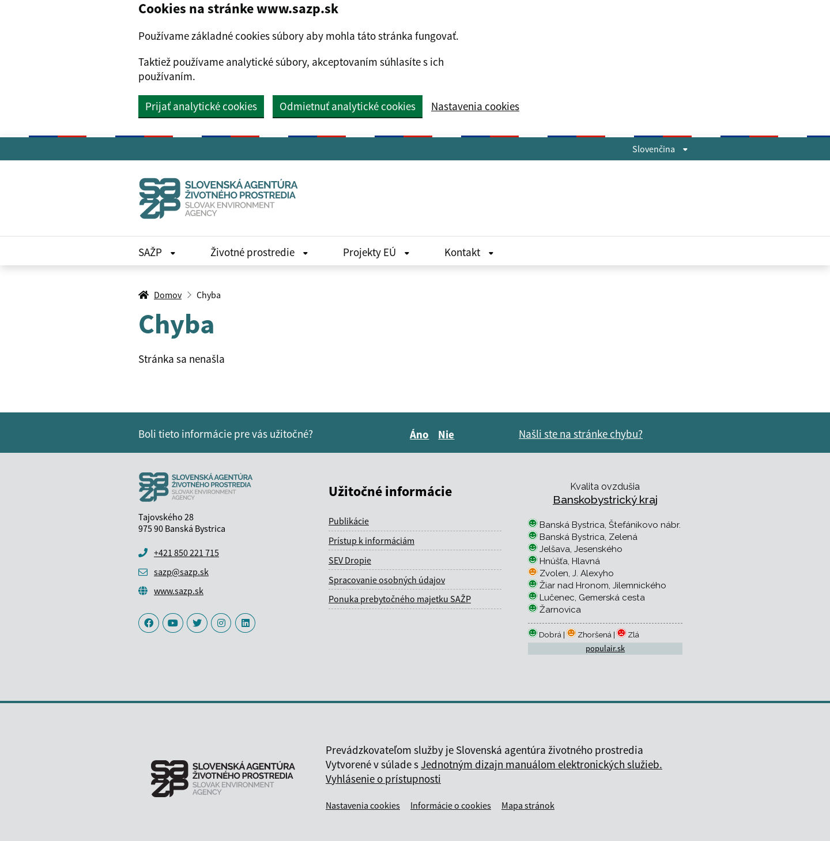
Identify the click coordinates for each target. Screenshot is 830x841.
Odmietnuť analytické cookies (348, 106)
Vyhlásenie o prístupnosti (383, 779)
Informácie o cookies (450, 805)
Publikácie (349, 521)
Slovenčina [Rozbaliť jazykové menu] (660, 149)
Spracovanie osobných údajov (387, 579)
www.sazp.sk (178, 590)
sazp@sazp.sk (181, 571)
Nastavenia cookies (475, 106)
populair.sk (605, 648)
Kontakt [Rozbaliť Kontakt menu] (469, 252)
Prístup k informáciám (371, 540)
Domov (168, 295)
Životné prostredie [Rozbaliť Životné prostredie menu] (259, 252)
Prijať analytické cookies (201, 106)
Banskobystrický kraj (605, 499)
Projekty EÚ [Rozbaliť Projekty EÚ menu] (376, 252)
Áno (421, 434)
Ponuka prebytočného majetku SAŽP (400, 599)
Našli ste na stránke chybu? (581, 434)
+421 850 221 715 (186, 552)
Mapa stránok (527, 805)
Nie (448, 434)
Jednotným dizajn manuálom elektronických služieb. (541, 764)
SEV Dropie (350, 560)
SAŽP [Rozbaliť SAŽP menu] (157, 252)
